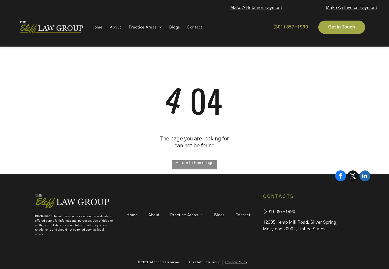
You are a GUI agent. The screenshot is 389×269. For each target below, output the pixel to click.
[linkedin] (364, 253)
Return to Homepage (194, 163)
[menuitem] (94, 27)
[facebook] (340, 253)
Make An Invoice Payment (355, 7)
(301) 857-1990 (279, 212)
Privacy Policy (236, 262)
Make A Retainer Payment (258, 7)
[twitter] (352, 253)
